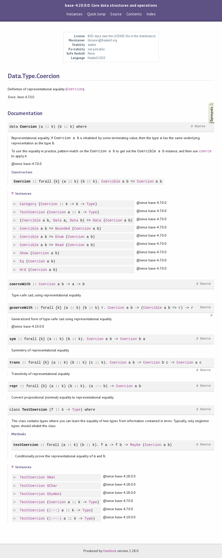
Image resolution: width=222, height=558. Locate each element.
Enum (60, 237)
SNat (51, 477)
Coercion (74, 89)
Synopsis (207, 102)
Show (24, 253)
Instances (74, 13)
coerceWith (19, 284)
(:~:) (54, 510)
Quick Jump (96, 13)
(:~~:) (55, 518)
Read (60, 245)
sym (12, 339)
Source (115, 13)
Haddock (109, 551)
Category (28, 204)
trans (14, 362)
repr (13, 386)
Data (58, 220)
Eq (22, 261)
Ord (23, 270)
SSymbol (54, 494)
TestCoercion (32, 212)
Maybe (135, 444)
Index (151, 13)
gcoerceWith (20, 307)
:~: (98, 386)
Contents (134, 13)
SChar (52, 486)
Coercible (110, 181)
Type (91, 204)
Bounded (63, 228)
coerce (205, 151)
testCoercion (25, 444)
